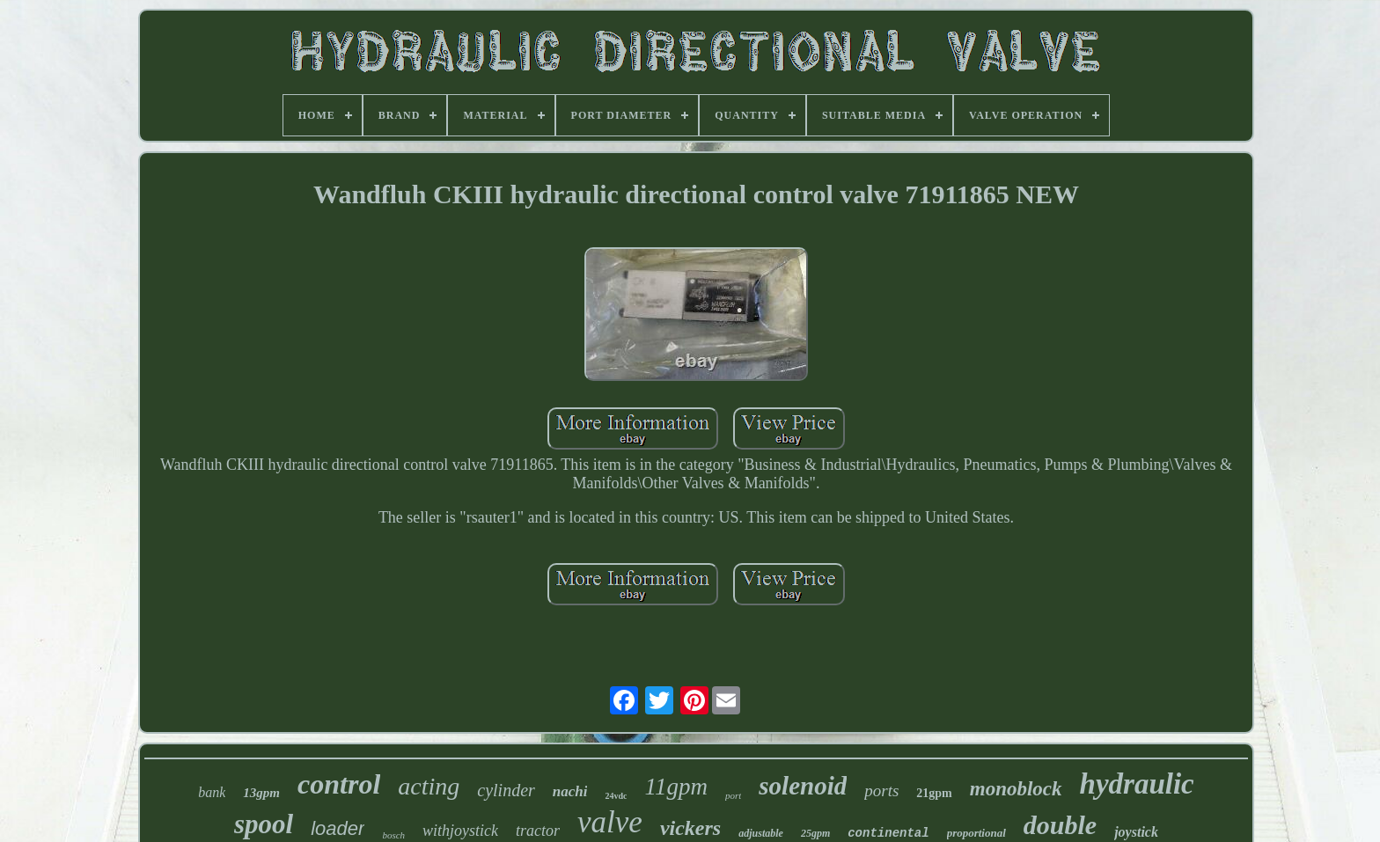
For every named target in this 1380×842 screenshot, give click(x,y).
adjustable (760, 833)
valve (609, 822)
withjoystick (460, 830)
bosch (393, 835)
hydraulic (1137, 784)
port (733, 795)
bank (211, 792)
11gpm (676, 786)
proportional (976, 832)
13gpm (261, 793)
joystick (1136, 831)
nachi (570, 791)
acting (428, 786)
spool (263, 824)
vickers (690, 827)
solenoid (803, 786)
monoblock (1016, 789)
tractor (538, 830)
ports (881, 790)
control (338, 784)
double (1060, 824)
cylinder (506, 790)
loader (337, 828)
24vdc (616, 796)
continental (888, 833)
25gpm (815, 833)
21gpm (933, 793)
